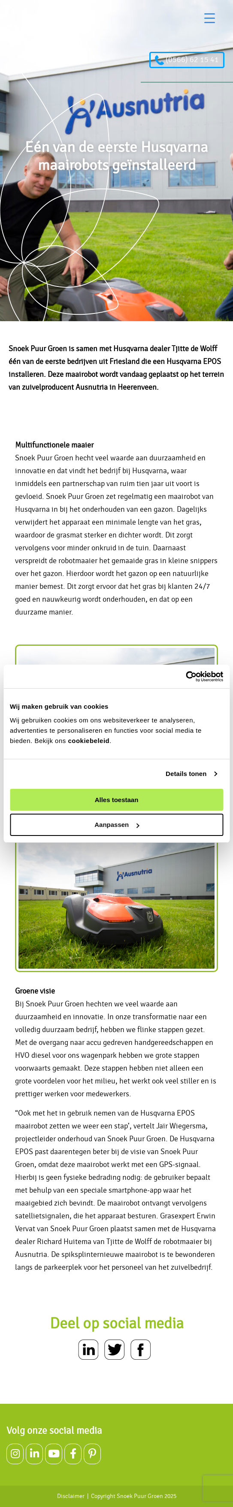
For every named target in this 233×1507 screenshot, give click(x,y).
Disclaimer (71, 1496)
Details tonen (186, 773)
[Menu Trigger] (209, 18)
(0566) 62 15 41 (187, 59)
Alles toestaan (117, 799)
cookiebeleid (88, 740)
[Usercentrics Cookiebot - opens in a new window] (185, 676)
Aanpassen (116, 824)
